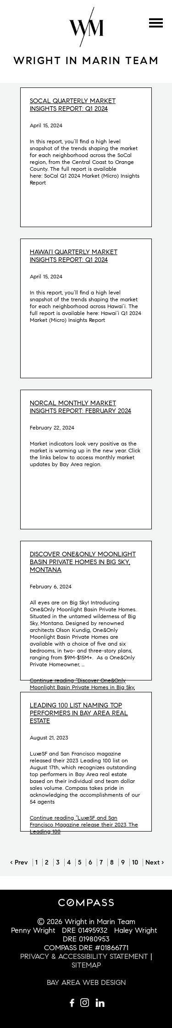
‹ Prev (19, 862)
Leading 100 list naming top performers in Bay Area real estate (79, 713)
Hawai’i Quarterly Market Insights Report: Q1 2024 (73, 256)
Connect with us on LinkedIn (100, 1003)
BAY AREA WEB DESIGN (86, 982)
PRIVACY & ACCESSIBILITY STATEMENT (84, 956)
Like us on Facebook (72, 1003)
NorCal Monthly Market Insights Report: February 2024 (80, 407)
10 (135, 862)
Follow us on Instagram (86, 1003)
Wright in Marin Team (86, 60)
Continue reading (82, 687)
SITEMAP (86, 965)
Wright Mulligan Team (86, 27)
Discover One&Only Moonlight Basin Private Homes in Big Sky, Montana (83, 562)
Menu (156, 23)
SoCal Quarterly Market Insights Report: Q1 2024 (73, 105)
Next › (154, 862)
